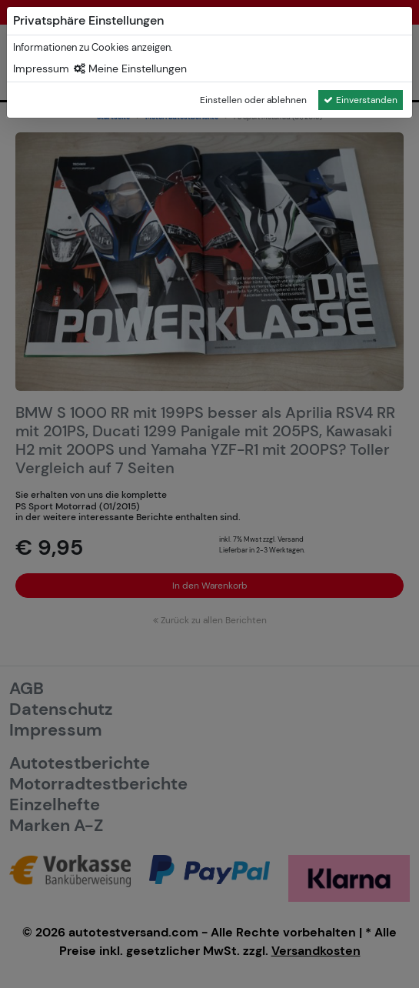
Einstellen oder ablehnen (253, 100)
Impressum (41, 68)
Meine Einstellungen (130, 68)
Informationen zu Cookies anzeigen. (93, 47)
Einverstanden (360, 100)
